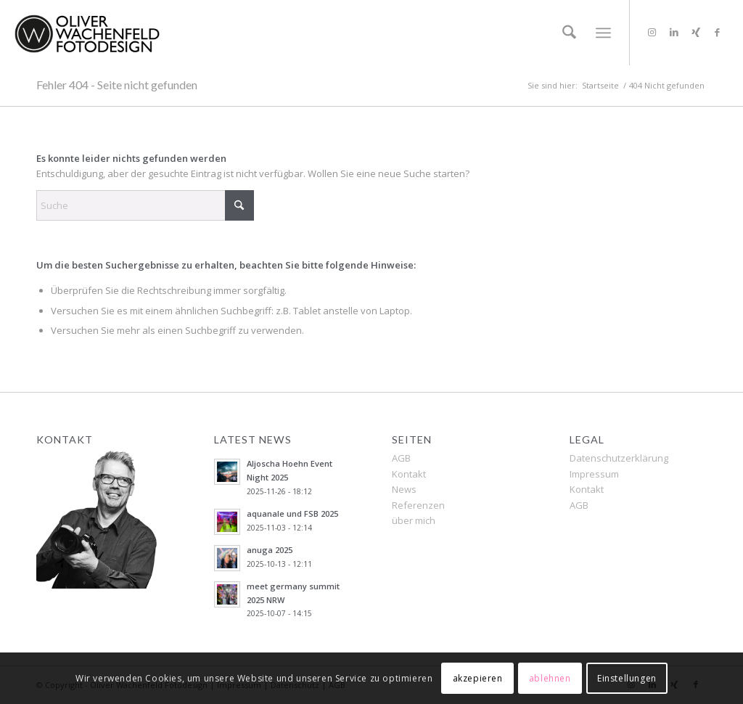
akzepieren (478, 678)
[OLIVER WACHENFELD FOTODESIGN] (87, 32)
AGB (401, 457)
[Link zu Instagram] (652, 32)
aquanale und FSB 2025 (292, 513)
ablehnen (550, 678)
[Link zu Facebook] (717, 32)
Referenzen (418, 505)
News (404, 489)
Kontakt (409, 473)
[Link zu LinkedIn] (674, 32)
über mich (413, 520)
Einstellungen (627, 678)
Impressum (594, 473)
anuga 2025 (269, 549)
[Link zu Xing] (696, 32)
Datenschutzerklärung (619, 457)
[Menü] (603, 32)
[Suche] (569, 32)
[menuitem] (569, 32)
